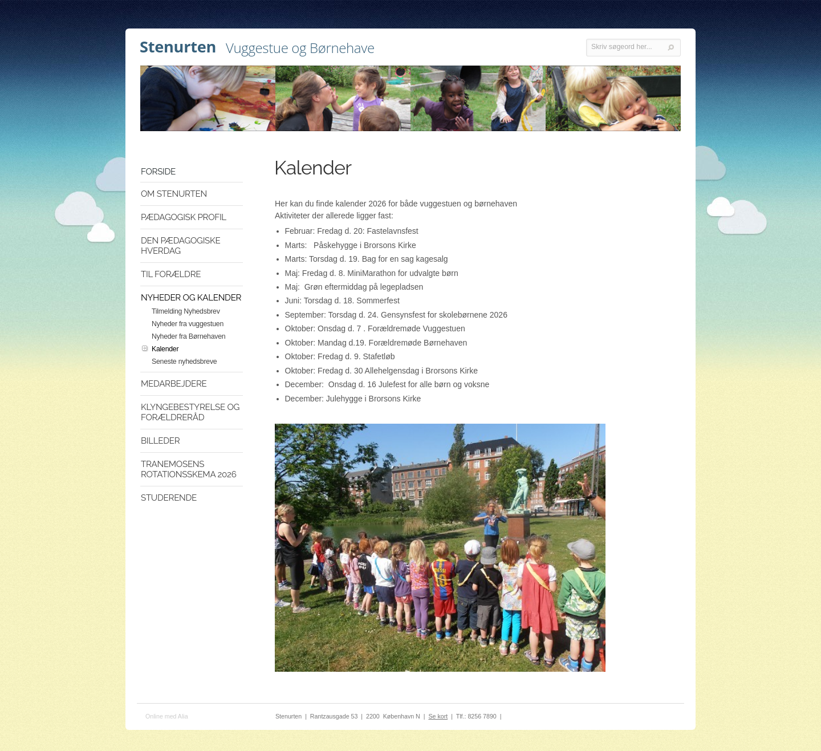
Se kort (438, 716)
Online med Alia (166, 716)
